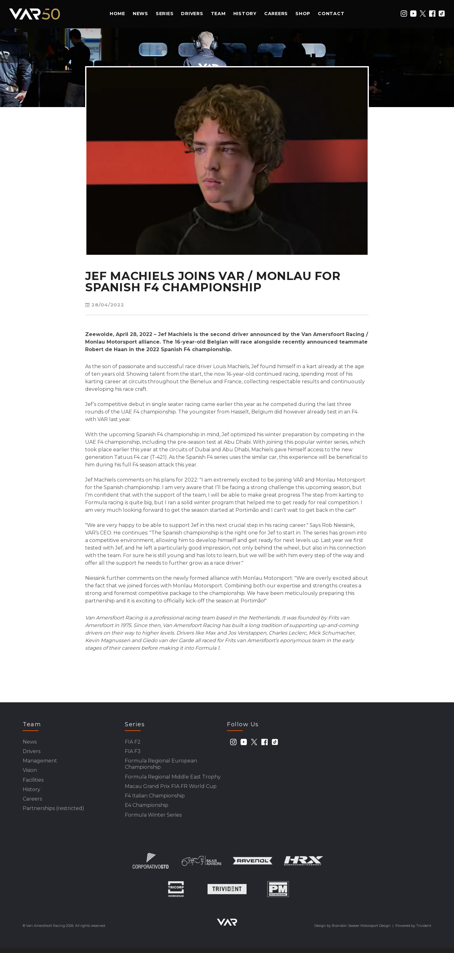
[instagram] (404, 13)
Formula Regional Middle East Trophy (173, 779)
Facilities (33, 782)
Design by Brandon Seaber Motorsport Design (352, 930)
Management (40, 762)
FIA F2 (133, 742)
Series (165, 13)
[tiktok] (442, 13)
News (140, 13)
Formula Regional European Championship (161, 765)
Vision (30, 772)
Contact (331, 13)
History (245, 13)
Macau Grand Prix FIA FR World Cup (171, 789)
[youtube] (413, 13)
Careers (276, 13)
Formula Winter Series (153, 820)
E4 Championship (146, 810)
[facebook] (432, 13)
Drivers (192, 13)
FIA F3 (133, 752)
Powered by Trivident (413, 930)
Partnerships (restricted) (53, 813)
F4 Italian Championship (155, 799)
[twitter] (423, 13)
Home (117, 13)
